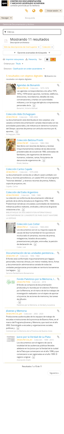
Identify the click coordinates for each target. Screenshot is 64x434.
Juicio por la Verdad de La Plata (34, 336)
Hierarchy (31, 59)
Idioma (33, 10)
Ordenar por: (9, 63)
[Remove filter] (38, 46)
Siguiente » (54, 373)
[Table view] (53, 59)
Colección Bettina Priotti (30, 140)
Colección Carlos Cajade (19, 169)
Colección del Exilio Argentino (22, 192)
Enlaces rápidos (41, 10)
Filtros (9, 32)
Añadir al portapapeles (58, 85)
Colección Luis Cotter (28, 224)
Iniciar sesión (52, 10)
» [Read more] (43, 160)
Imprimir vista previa (13, 59)
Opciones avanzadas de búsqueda (32, 52)
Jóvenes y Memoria (16, 310)
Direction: (8, 68)
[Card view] (47, 59)
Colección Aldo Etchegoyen (20, 114)
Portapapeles (26, 10)
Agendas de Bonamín (28, 85)
